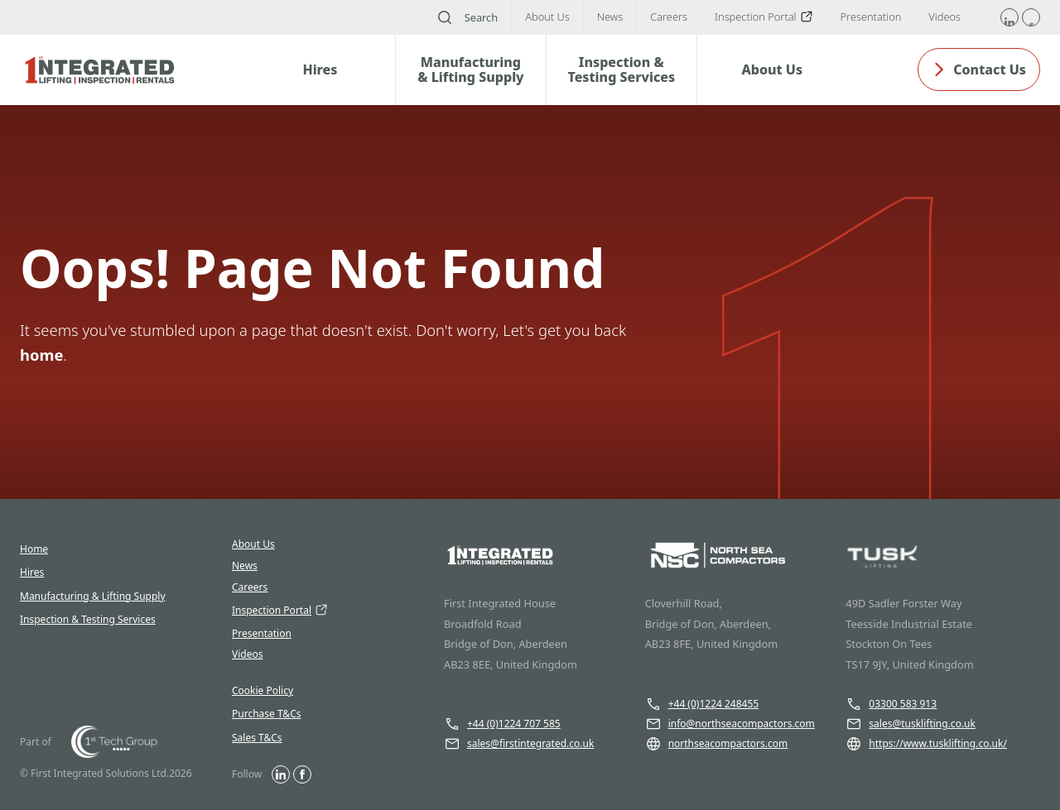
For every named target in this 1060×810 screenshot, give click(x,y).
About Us (253, 544)
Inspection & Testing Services (88, 619)
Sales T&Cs (257, 738)
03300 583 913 (891, 704)
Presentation (262, 634)
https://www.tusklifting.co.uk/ (926, 744)
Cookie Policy (262, 690)
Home (34, 549)
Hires (32, 572)
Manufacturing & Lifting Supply (93, 596)
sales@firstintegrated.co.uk (519, 744)
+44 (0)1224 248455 (702, 704)
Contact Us (979, 69)
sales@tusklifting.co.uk (911, 724)
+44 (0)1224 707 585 (502, 724)
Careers (249, 587)
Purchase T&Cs (266, 714)
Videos (247, 654)
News (245, 566)
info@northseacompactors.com (730, 724)
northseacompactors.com (716, 744)
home (41, 354)
